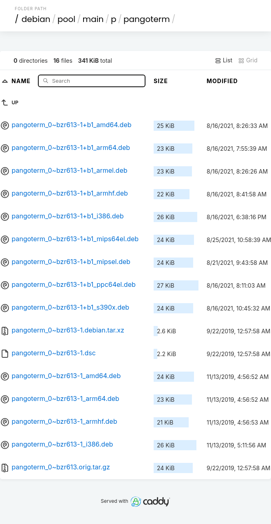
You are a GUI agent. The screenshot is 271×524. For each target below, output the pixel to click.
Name (21, 80)
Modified (222, 80)
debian (36, 19)
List (223, 60)
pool (66, 19)
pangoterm (146, 19)
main (93, 19)
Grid (248, 60)
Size (161, 80)
